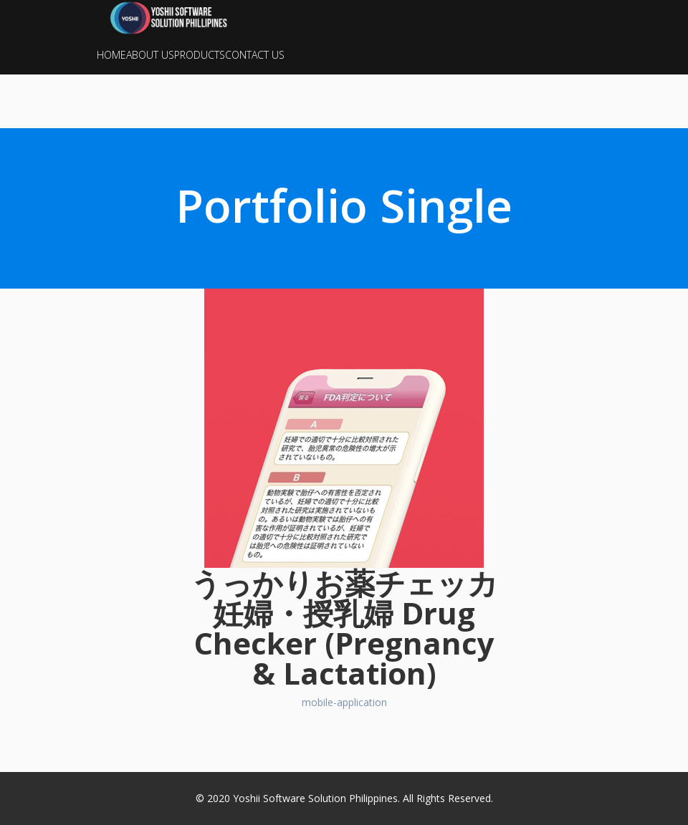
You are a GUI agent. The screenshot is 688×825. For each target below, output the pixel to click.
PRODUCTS (199, 55)
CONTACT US (255, 55)
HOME (111, 55)
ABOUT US (150, 55)
